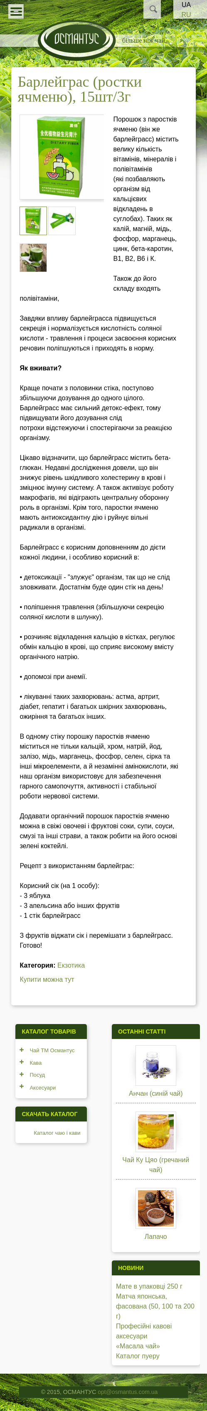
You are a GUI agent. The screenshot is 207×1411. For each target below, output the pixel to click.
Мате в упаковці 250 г (149, 1286)
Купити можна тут (47, 979)
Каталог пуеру (138, 1356)
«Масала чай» (138, 1346)
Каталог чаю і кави (57, 1133)
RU (186, 14)
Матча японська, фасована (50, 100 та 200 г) (155, 1306)
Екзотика (71, 965)
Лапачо (156, 1236)
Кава (36, 1063)
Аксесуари (43, 1088)
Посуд (37, 1075)
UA (186, 4)
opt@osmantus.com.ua (128, 1392)
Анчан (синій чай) (156, 1093)
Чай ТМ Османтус (52, 1050)
